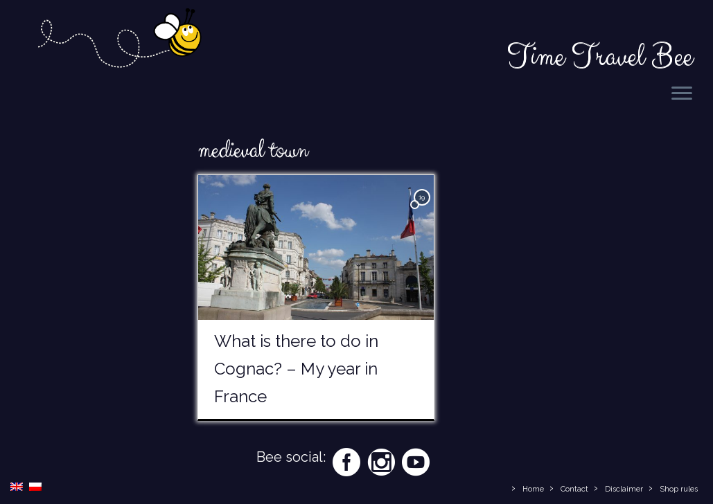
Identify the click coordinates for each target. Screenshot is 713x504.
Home (533, 489)
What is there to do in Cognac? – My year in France (296, 368)
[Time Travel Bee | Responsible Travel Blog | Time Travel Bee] (118, 40)
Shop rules (679, 489)
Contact (574, 489)
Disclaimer (624, 489)
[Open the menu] (681, 94)
